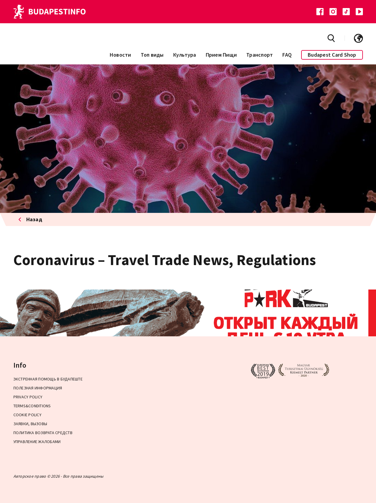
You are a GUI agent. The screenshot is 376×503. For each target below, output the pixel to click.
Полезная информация (37, 388)
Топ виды (152, 54)
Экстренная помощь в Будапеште (48, 379)
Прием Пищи (221, 54)
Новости (120, 54)
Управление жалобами (37, 441)
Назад (30, 219)
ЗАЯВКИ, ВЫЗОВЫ (30, 423)
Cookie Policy (27, 414)
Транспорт (259, 54)
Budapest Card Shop (332, 54)
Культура (184, 54)
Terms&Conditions (32, 405)
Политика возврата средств (42, 432)
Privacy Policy (28, 397)
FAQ (287, 54)
